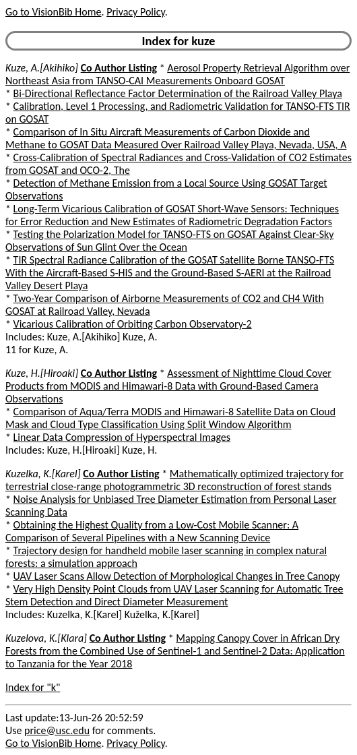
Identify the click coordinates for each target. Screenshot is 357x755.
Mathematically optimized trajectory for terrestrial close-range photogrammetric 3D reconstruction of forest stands (174, 480)
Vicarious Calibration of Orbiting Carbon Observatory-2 (132, 324)
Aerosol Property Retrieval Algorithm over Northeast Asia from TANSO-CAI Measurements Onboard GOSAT (177, 74)
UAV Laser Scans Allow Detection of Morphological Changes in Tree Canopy (176, 576)
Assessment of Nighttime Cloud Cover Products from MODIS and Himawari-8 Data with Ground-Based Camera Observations (168, 386)
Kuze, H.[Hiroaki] (41, 373)
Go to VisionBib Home (53, 11)
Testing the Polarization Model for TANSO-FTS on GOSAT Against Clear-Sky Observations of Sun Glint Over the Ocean (169, 240)
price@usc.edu (57, 730)
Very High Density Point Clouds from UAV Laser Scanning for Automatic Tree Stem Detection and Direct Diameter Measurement (174, 595)
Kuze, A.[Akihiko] (41, 67)
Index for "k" (32, 687)
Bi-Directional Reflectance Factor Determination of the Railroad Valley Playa (177, 93)
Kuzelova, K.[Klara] (46, 638)
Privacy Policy (135, 11)
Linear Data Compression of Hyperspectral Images (121, 437)
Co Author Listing (119, 67)
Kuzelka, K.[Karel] (43, 473)
